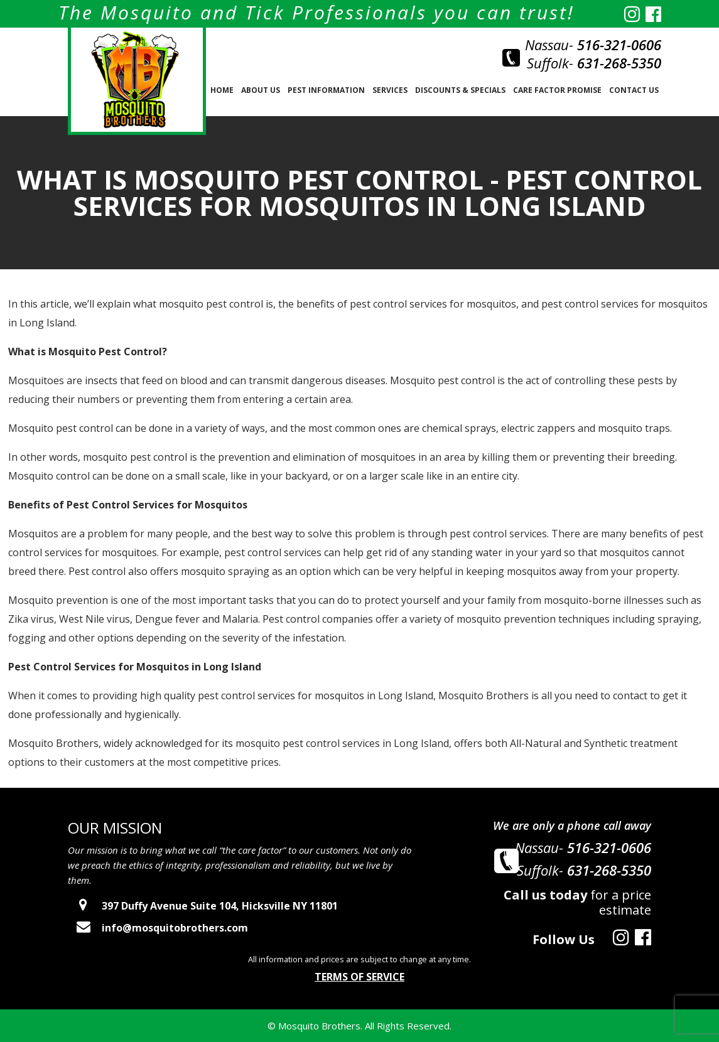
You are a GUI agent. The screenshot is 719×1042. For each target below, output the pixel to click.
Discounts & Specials (460, 90)
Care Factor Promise (557, 90)
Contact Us (634, 90)
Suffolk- (594, 62)
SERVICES (390, 90)
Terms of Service (359, 977)
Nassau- (593, 44)
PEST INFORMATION (326, 90)
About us (260, 90)
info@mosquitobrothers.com (158, 928)
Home (222, 90)
